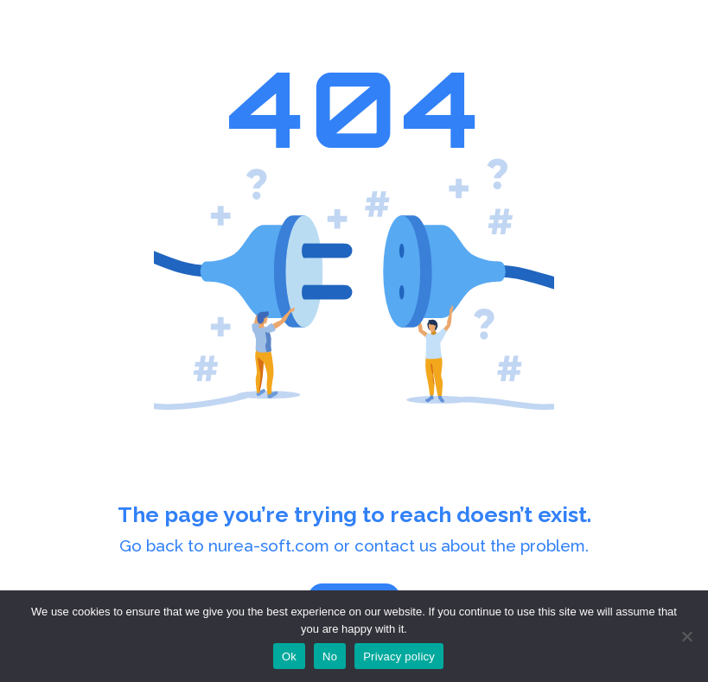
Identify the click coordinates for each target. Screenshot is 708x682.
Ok (289, 656)
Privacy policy (399, 656)
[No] (686, 636)
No (329, 656)
